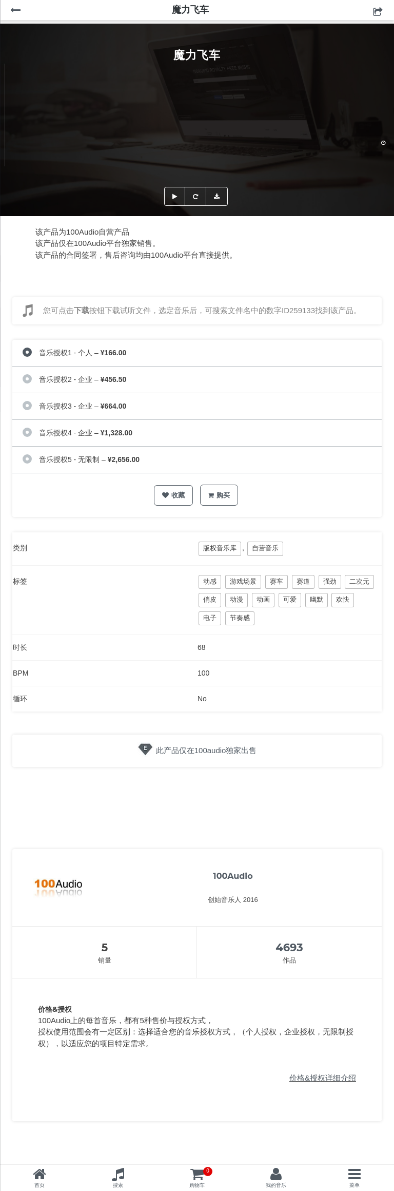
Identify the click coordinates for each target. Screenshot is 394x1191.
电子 (209, 618)
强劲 (330, 581)
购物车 (200, 1177)
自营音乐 (265, 548)
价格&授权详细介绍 (322, 1077)
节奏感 (240, 618)
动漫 (236, 599)
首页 (39, 1185)
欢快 (342, 599)
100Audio (232, 876)
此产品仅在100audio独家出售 (206, 750)
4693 (289, 947)
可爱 (290, 599)
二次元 (359, 581)
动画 (263, 599)
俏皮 (209, 599)
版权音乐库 (220, 548)
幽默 (316, 599)
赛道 (303, 581)
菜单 (354, 1185)
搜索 (118, 1185)
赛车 (276, 581)
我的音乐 (276, 1185)
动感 (209, 581)
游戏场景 (243, 581)
